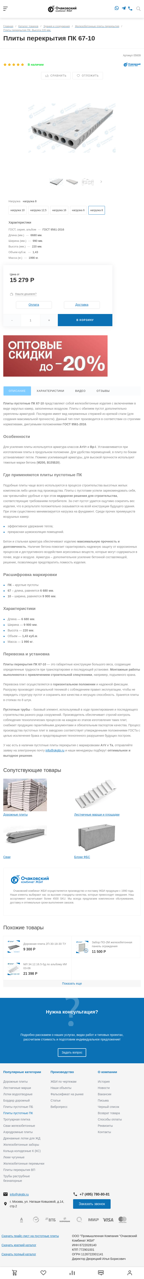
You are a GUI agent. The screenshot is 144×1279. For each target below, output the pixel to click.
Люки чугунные (13, 1157)
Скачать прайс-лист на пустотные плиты (30, 1236)
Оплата (34, 304)
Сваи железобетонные (19, 1125)
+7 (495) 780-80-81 (95, 1194)
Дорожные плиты (15, 814)
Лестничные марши (17, 1088)
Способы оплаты (110, 1119)
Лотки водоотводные (18, 1094)
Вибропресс (59, 1107)
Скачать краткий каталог (19, 1245)
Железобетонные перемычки (23, 1163)
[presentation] (101, 182)
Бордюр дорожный (16, 1100)
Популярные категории (22, 1072)
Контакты (104, 1132)
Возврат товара (109, 1113)
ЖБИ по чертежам (64, 1081)
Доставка (81, 304)
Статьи (55, 1100)
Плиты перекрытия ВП (19, 1170)
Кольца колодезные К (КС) (22, 1151)
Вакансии (104, 1094)
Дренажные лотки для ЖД (21, 1138)
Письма (103, 1100)
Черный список (108, 1107)
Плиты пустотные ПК (18, 1113)
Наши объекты (61, 1088)
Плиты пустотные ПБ (18, 1107)
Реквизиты (105, 1125)
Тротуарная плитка (16, 1119)
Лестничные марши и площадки (97, 814)
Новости (104, 1088)
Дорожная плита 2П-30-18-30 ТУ (44, 943)
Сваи (6, 857)
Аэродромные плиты (18, 1132)
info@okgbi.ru (55, 750)
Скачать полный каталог (19, 1254)
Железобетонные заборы (21, 1144)
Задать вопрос (72, 1052)
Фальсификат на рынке (67, 1094)
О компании (107, 1072)
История (104, 1081)
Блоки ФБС (82, 857)
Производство (62, 1072)
